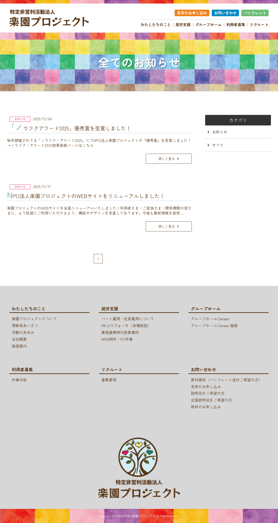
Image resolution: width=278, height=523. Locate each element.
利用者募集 (235, 24)
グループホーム (208, 24)
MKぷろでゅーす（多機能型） (126, 325)
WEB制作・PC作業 (117, 339)
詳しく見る (166, 158)
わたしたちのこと (156, 24)
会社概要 (19, 339)
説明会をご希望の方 (208, 393)
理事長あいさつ (25, 325)
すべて (217, 145)
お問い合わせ (225, 13)
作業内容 (19, 379)
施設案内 (19, 346)
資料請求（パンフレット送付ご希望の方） (226, 379)
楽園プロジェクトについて (34, 319)
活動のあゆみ (23, 332)
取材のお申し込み (206, 407)
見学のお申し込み (192, 13)
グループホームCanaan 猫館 (214, 325)
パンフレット (255, 13)
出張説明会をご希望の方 (211, 400)
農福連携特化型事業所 (120, 332)
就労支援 (183, 24)
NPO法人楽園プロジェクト (138, 516)
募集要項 (108, 379)
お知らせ (219, 132)
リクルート (259, 24)
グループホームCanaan (210, 319)
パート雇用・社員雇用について (127, 319)
